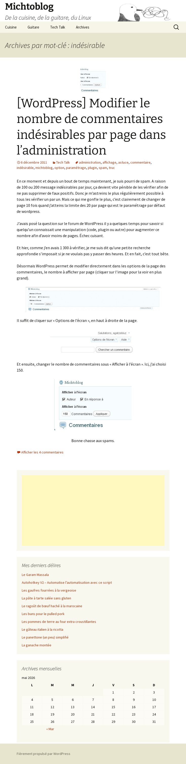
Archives (82, 27)
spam (103, 167)
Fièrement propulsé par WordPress (43, 753)
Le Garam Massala (35, 574)
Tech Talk (57, 27)
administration (90, 162)
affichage (109, 162)
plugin (92, 167)
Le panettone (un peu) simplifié (45, 637)
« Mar (50, 729)
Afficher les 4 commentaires (42, 452)
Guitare (33, 27)
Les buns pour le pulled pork (43, 614)
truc (112, 167)
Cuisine (11, 27)
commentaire (140, 162)
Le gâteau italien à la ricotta (42, 629)
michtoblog (44, 167)
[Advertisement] (93, 510)
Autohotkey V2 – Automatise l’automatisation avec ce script (67, 582)
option (59, 167)
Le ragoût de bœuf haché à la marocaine (52, 606)
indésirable (25, 167)
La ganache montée (36, 645)
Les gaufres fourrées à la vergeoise (49, 590)
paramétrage (76, 167)
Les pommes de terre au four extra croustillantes (59, 621)
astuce (123, 162)
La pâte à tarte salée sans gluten (46, 598)
